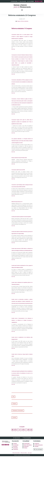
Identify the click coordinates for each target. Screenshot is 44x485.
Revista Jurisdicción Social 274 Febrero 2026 (19, 157)
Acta (13, 396)
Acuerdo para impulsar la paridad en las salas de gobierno (21, 216)
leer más (13, 49)
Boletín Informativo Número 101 (17, 201)
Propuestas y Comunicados (18, 410)
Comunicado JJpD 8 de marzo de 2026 (18, 169)
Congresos (19, 21)
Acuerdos (14, 417)
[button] (22, 10)
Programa (14, 403)
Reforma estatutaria (24, 21)
